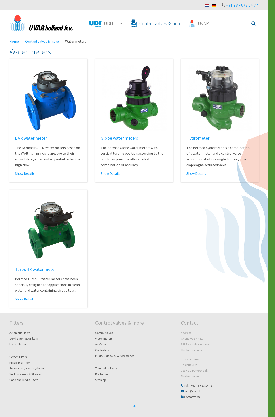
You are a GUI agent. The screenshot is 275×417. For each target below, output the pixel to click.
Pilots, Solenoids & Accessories (114, 356)
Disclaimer (101, 374)
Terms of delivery (106, 368)
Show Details (25, 173)
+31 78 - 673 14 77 (242, 5)
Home (14, 41)
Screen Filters (18, 357)
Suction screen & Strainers (25, 374)
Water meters (103, 339)
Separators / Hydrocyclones (26, 368)
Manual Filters (17, 344)
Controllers (102, 350)
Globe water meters (119, 138)
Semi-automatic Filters (23, 339)
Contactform (192, 397)
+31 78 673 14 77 (201, 385)
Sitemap (100, 380)
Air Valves (101, 344)
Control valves (104, 333)
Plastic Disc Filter (19, 363)
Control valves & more (42, 41)
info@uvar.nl (192, 391)
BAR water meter (31, 138)
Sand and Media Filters (23, 380)
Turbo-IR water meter (35, 269)
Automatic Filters (19, 333)
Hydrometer (197, 138)
